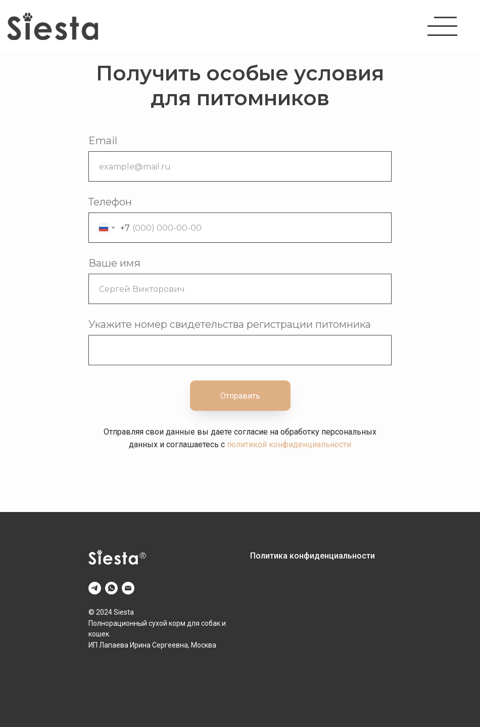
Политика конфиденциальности (312, 556)
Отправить (240, 396)
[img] (53, 26)
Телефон (110, 202)
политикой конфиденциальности (289, 444)
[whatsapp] (111, 588)
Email (102, 141)
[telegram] (94, 588)
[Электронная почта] (128, 588)
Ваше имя (114, 263)
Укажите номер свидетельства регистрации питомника (229, 324)
